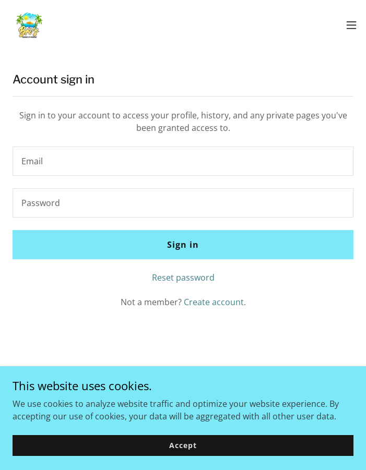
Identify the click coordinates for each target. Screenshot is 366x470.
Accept (182, 445)
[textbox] (183, 161)
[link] (29, 25)
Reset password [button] (183, 277)
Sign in (183, 244)
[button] (351, 25)
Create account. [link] (215, 302)
